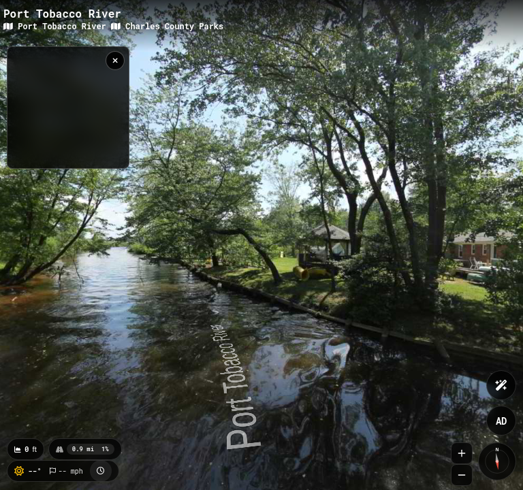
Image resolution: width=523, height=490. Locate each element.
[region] (68, 107)
